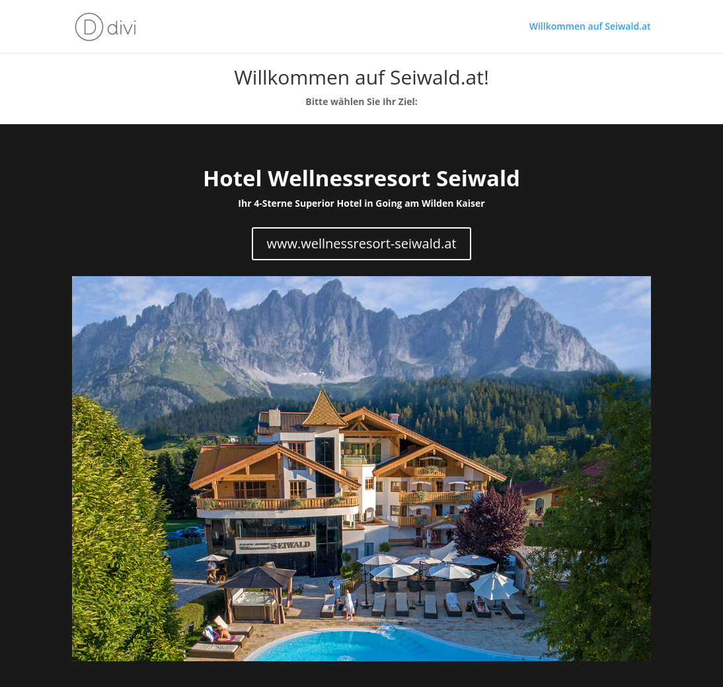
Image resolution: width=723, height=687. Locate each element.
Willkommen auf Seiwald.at (590, 27)
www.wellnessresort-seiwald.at (361, 243)
